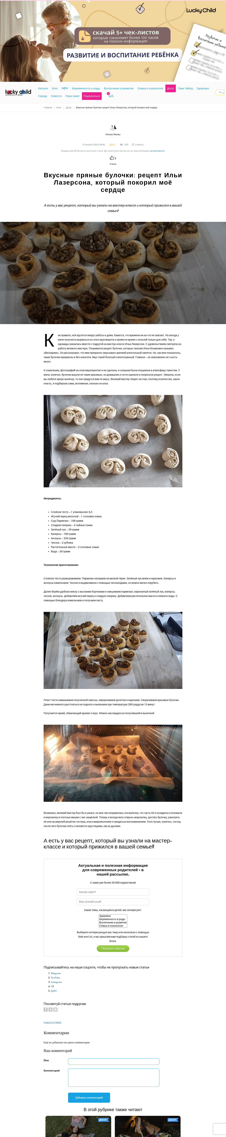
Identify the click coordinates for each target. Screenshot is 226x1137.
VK (52, 909)
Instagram (56, 904)
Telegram (56, 895)
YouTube (55, 900)
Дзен (54, 913)
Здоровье (113, 838)
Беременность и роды (113, 842)
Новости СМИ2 (52, 945)
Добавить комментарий (89, 1020)
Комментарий (52, 993)
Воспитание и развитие (113, 845)
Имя (46, 983)
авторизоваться (157, 73)
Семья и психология (113, 848)
